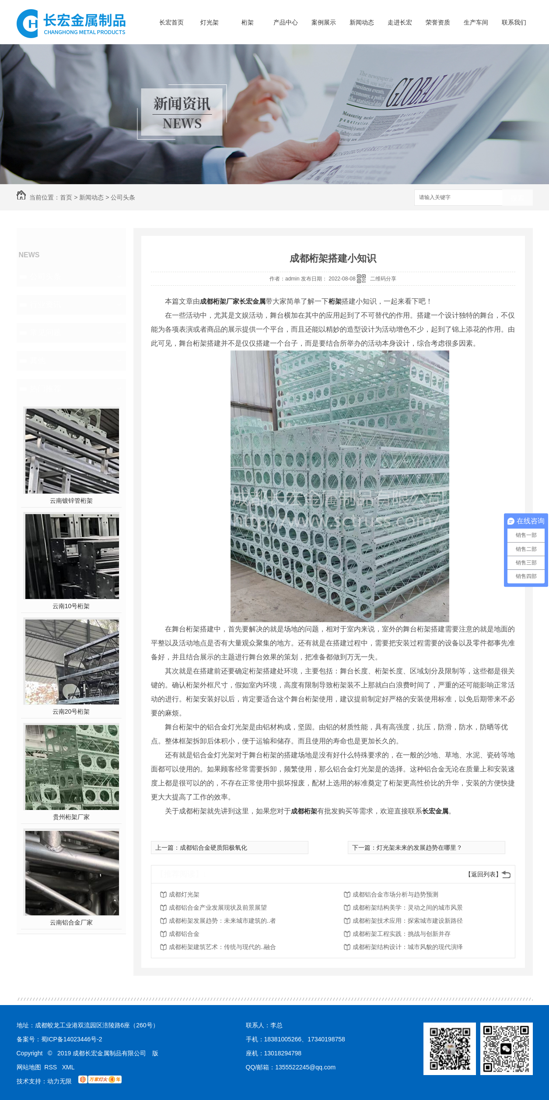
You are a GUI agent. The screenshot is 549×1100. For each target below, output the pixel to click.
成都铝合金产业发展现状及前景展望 (218, 907)
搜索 (518, 198)
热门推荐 (45, 388)
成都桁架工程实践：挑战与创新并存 (402, 933)
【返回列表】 (483, 874)
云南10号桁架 (71, 606)
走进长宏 (400, 22)
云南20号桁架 (71, 711)
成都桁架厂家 (219, 301)
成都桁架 (304, 811)
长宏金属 (252, 301)
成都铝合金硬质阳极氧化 (213, 847)
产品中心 (285, 22)
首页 (66, 197)
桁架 (247, 22)
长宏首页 (171, 22)
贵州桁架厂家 (71, 816)
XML (68, 1067)
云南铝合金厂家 (71, 922)
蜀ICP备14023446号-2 (71, 1039)
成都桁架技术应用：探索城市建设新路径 (408, 920)
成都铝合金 (184, 933)
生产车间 (476, 22)
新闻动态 (362, 22)
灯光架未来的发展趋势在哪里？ (419, 847)
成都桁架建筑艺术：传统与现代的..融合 (222, 946)
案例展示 (323, 22)
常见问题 (45, 332)
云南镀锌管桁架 (71, 500)
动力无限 (59, 1081)
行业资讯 (45, 304)
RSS (51, 1067)
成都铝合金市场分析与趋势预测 (395, 894)
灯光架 (209, 22)
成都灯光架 (184, 894)
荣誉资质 (438, 22)
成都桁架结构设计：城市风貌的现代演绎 (408, 946)
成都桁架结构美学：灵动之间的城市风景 (408, 907)
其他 (37, 360)
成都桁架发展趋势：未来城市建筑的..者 (222, 920)
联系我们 (514, 22)
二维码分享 (383, 279)
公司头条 (123, 197)
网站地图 (29, 1067)
